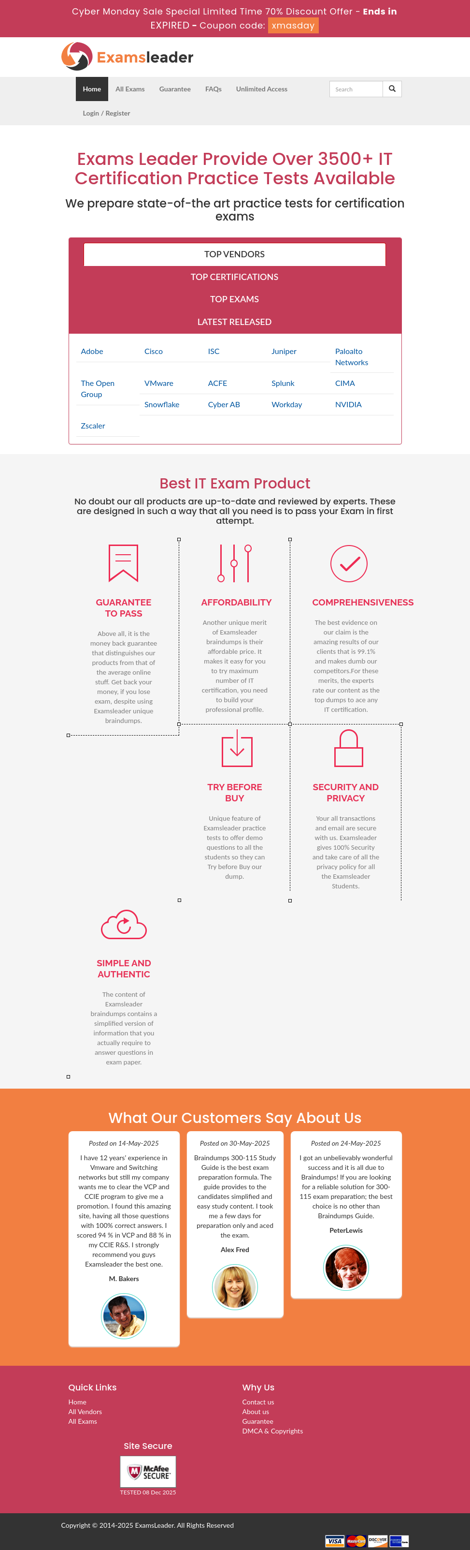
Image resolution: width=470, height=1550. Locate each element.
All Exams (129, 89)
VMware (158, 382)
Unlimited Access (261, 89)
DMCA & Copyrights (272, 1431)
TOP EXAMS (234, 299)
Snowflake (161, 404)
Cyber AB (224, 404)
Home (92, 89)
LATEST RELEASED (235, 321)
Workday (286, 404)
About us (256, 1411)
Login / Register (106, 113)
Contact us (258, 1402)
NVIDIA (348, 404)
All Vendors (85, 1411)
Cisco (153, 350)
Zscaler (93, 425)
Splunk (282, 382)
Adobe (92, 350)
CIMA (345, 382)
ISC (214, 350)
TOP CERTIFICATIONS (234, 276)
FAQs (213, 89)
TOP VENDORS (234, 254)
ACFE (218, 382)
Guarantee (175, 89)
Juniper (283, 350)
